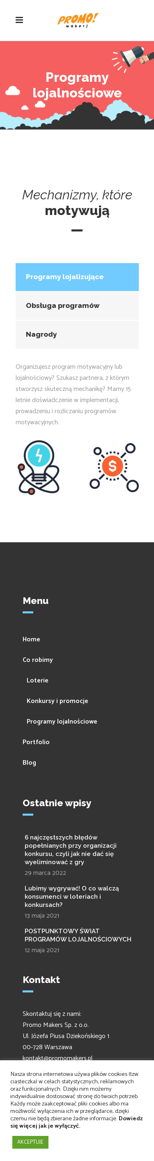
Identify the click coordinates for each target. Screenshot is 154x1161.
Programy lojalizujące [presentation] (65, 277)
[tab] (77, 277)
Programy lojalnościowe (62, 721)
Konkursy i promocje (57, 701)
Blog (29, 762)
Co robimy (38, 660)
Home (31, 639)
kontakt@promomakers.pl (57, 1058)
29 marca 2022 (45, 873)
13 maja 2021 (42, 915)
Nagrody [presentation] (41, 334)
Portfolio (36, 742)
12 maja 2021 (42, 950)
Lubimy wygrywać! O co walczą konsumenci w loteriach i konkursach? (72, 897)
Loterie (37, 680)
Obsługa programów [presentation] (62, 305)
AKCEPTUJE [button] (30, 1142)
